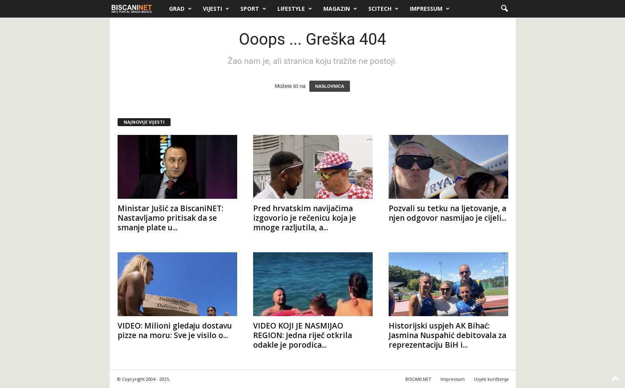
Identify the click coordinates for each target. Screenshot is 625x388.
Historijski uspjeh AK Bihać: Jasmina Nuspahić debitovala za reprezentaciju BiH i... (447, 335)
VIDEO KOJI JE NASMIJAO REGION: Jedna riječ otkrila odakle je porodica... (302, 335)
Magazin (340, 9)
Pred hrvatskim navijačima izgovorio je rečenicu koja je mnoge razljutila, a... (304, 218)
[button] (504, 9)
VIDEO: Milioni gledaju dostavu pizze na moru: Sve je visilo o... (175, 330)
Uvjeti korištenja (491, 379)
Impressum (430, 9)
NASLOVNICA (329, 86)
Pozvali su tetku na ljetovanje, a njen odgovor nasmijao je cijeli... (447, 213)
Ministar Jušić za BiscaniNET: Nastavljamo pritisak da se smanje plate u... (170, 218)
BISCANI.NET (418, 379)
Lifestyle (294, 9)
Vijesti (216, 9)
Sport (253, 9)
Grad (180, 9)
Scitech (383, 9)
